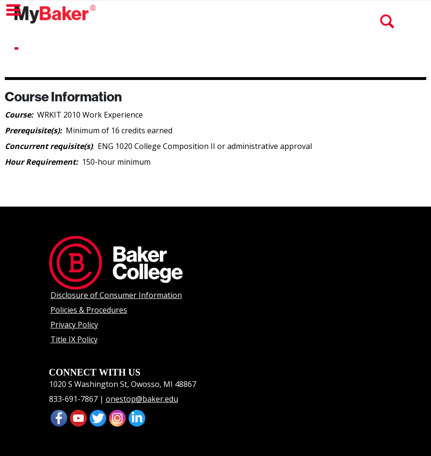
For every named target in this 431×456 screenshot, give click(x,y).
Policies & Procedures (88, 310)
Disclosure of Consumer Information (116, 295)
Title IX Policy (74, 339)
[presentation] (78, 417)
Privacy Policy (74, 324)
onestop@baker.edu (142, 399)
